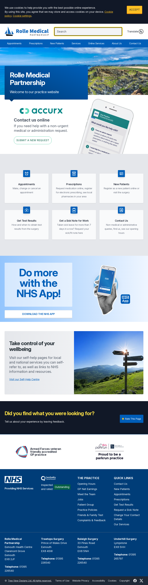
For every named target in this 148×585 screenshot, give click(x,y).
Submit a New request (32, 140)
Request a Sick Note (126, 509)
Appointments (14, 43)
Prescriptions (36, 43)
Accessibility (98, 580)
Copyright (124, 580)
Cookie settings (22, 15)
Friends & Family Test (90, 515)
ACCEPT (134, 9)
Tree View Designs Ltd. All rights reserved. (30, 580)
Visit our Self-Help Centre (24, 379)
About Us (117, 43)
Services (76, 43)
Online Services (96, 43)
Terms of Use (62, 580)
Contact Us (135, 43)
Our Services (121, 524)
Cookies (112, 580)
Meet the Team (86, 494)
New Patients (57, 43)
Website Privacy (80, 580)
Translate (135, 31)
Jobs (80, 499)
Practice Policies (87, 509)
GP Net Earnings (87, 489)
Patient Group (85, 504)
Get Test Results (123, 504)
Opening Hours (86, 483)
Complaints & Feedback (91, 520)
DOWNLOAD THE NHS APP (38, 314)
